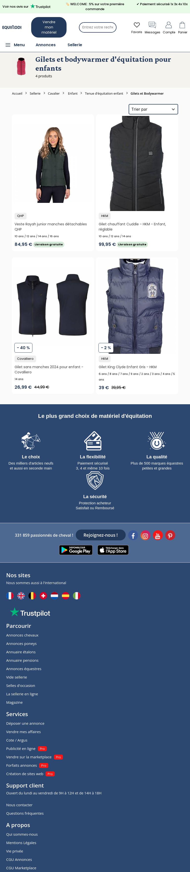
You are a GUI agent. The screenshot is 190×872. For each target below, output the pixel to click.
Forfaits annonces (21, 765)
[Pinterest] (170, 536)
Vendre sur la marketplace (29, 756)
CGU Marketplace (21, 867)
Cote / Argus (16, 740)
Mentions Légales (21, 842)
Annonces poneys (21, 643)
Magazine (14, 702)
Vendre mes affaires (23, 731)
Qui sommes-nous (22, 834)
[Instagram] (145, 536)
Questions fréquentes (25, 813)
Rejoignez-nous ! (101, 535)
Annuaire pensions (22, 660)
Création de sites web (24, 773)
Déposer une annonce (25, 723)
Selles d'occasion (20, 685)
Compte (169, 27)
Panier (183, 27)
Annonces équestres (23, 668)
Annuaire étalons (21, 651)
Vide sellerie (16, 677)
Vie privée (14, 851)
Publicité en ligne (20, 748)
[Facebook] (133, 536)
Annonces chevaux (22, 635)
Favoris (136, 27)
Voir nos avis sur (27, 6)
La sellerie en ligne (22, 693)
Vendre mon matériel (49, 27)
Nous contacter (19, 804)
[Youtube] (158, 536)
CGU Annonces (19, 859)
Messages (152, 27)
